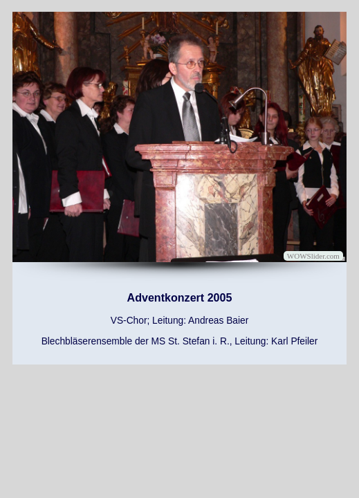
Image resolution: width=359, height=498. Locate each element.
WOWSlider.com (313, 256)
